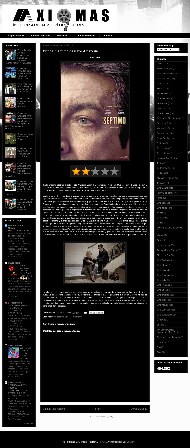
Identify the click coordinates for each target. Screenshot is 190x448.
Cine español (58, 317)
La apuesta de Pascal (85, 35)
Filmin (159, 198)
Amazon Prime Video (167, 250)
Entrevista (161, 123)
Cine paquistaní (164, 310)
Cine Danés (162, 217)
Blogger (130, 442)
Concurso (161, 108)
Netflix (160, 212)
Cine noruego (163, 305)
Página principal (16, 35)
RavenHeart (14, 263)
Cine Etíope (162, 265)
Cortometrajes (163, 168)
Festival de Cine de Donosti (170, 228)
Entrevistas (62, 35)
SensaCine (162, 103)
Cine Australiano (164, 260)
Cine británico (163, 153)
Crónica (160, 83)
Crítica (68, 317)
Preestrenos (77, 317)
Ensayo (160, 325)
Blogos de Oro (164, 255)
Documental (162, 133)
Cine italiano (163, 208)
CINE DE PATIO (15, 345)
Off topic (161, 143)
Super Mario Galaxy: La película (25, 350)
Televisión (161, 183)
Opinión (160, 347)
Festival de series (165, 193)
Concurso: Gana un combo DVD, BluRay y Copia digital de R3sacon (25, 204)
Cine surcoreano (165, 315)
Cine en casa (163, 113)
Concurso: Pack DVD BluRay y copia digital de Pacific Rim (25, 152)
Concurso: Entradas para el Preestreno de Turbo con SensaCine (25, 73)
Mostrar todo (28, 423)
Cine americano (164, 73)
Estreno (160, 88)
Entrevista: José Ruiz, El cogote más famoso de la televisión (25, 88)
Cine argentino (164, 295)
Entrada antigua (138, 409)
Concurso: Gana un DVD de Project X (25, 136)
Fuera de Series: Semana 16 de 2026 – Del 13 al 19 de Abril (19, 233)
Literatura (161, 342)
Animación (162, 93)
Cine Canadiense (165, 188)
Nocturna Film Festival (167, 158)
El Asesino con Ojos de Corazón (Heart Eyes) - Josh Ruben (26, 270)
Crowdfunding (163, 138)
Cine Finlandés (164, 270)
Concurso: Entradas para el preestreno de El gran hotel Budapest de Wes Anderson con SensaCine (19, 121)
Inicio (98, 409)
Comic (160, 222)
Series (160, 240)
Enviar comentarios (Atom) (101, 416)
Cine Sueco (162, 290)
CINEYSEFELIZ (15, 382)
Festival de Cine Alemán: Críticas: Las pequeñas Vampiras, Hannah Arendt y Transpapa (19, 56)
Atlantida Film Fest (40, 35)
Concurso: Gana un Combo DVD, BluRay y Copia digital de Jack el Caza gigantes (19, 187)
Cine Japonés (163, 203)
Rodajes (161, 173)
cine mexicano (164, 245)
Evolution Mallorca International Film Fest (167, 331)
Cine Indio (161, 280)
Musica (160, 235)
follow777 (103, 442)
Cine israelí (162, 300)
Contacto (107, 35)
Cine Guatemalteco (166, 275)
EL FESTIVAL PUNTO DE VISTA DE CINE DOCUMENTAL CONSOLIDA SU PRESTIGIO (19, 310)
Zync (159, 352)
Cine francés (163, 98)
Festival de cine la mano (168, 337)
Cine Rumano (163, 285)
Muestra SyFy (163, 128)
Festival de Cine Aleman (168, 118)
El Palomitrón (15, 303)
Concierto (161, 320)
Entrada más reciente (54, 409)
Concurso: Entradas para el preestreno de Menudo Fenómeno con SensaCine (19, 169)
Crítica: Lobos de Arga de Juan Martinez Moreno (25, 102)
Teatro (160, 163)
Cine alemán (163, 148)
